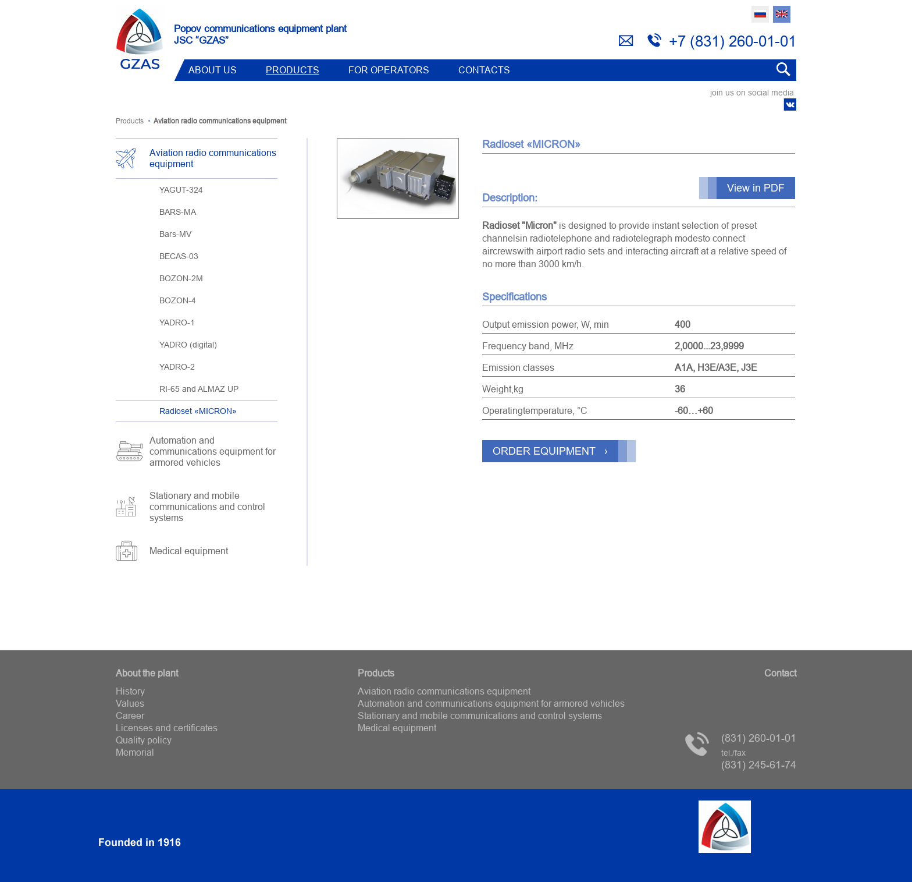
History (130, 691)
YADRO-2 (177, 366)
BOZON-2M (181, 278)
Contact (780, 673)
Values (130, 703)
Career (130, 715)
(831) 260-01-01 (758, 738)
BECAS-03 (178, 256)
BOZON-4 (177, 300)
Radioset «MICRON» (198, 411)
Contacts (484, 70)
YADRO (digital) (188, 344)
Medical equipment (188, 551)
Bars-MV (175, 234)
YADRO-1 (177, 322)
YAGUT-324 (181, 189)
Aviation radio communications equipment (212, 158)
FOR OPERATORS (388, 70)
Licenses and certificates (167, 727)
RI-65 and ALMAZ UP (198, 389)
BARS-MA (177, 212)
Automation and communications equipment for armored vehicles (212, 451)
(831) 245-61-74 (758, 759)
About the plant (147, 673)
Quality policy (144, 740)
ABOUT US (212, 70)
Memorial (135, 752)
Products (292, 70)
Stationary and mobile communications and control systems (207, 506)
